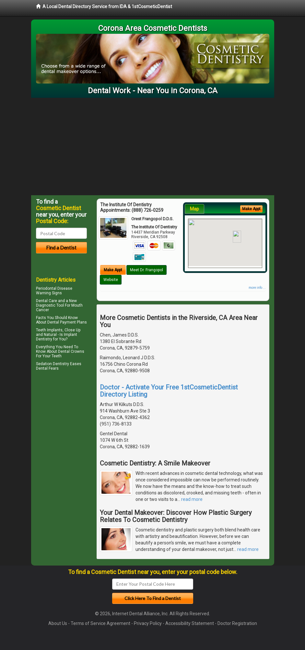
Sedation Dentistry (52, 364)
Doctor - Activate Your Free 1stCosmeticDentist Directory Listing (169, 390)
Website (110, 279)
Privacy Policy (148, 623)
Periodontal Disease (54, 288)
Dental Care (46, 301)
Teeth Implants (49, 330)
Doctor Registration (237, 623)
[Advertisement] (152, 146)
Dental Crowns (71, 351)
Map (194, 208)
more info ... (257, 287)
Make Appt (113, 270)
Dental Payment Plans (67, 322)
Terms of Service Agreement (100, 623)
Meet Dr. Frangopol (146, 270)
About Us (57, 623)
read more (192, 499)
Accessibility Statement (189, 623)
